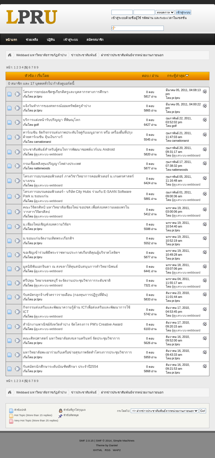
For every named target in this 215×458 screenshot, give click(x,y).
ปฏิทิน (51, 39)
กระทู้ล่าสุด (178, 76)
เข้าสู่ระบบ (71, 39)
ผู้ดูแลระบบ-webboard (48, 154)
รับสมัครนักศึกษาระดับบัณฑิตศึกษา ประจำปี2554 (60, 367)
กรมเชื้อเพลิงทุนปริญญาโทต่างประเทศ (52, 164)
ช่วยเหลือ (32, 39)
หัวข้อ (29, 76)
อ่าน (155, 76)
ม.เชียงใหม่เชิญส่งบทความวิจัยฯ (46, 224)
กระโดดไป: (123, 410)
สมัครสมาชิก (95, 39)
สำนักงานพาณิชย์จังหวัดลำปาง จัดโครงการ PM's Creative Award (72, 324)
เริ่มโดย (43, 76)
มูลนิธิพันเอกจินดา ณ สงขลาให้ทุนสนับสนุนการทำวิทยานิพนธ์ (70, 267)
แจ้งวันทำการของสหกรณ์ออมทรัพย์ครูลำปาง (57, 106)
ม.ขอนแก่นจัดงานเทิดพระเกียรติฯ (48, 238)
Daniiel (113, 445)
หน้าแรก (11, 39)
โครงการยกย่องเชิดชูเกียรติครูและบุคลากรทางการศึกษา (65, 92)
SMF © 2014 (104, 440)
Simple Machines (123, 440)
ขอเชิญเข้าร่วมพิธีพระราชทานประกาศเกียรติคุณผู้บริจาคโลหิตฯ (71, 253)
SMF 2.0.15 (86, 440)
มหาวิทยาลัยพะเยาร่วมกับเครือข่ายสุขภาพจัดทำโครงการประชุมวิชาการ (77, 352)
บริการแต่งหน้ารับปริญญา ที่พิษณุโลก (51, 120)
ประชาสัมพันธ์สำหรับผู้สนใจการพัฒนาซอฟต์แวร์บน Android (68, 149)
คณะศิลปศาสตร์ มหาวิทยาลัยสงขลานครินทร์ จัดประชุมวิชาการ (71, 338)
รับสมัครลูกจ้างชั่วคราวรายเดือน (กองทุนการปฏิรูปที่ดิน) (65, 295)
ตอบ (145, 76)
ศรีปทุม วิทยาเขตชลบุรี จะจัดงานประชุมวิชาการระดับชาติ (67, 281)
